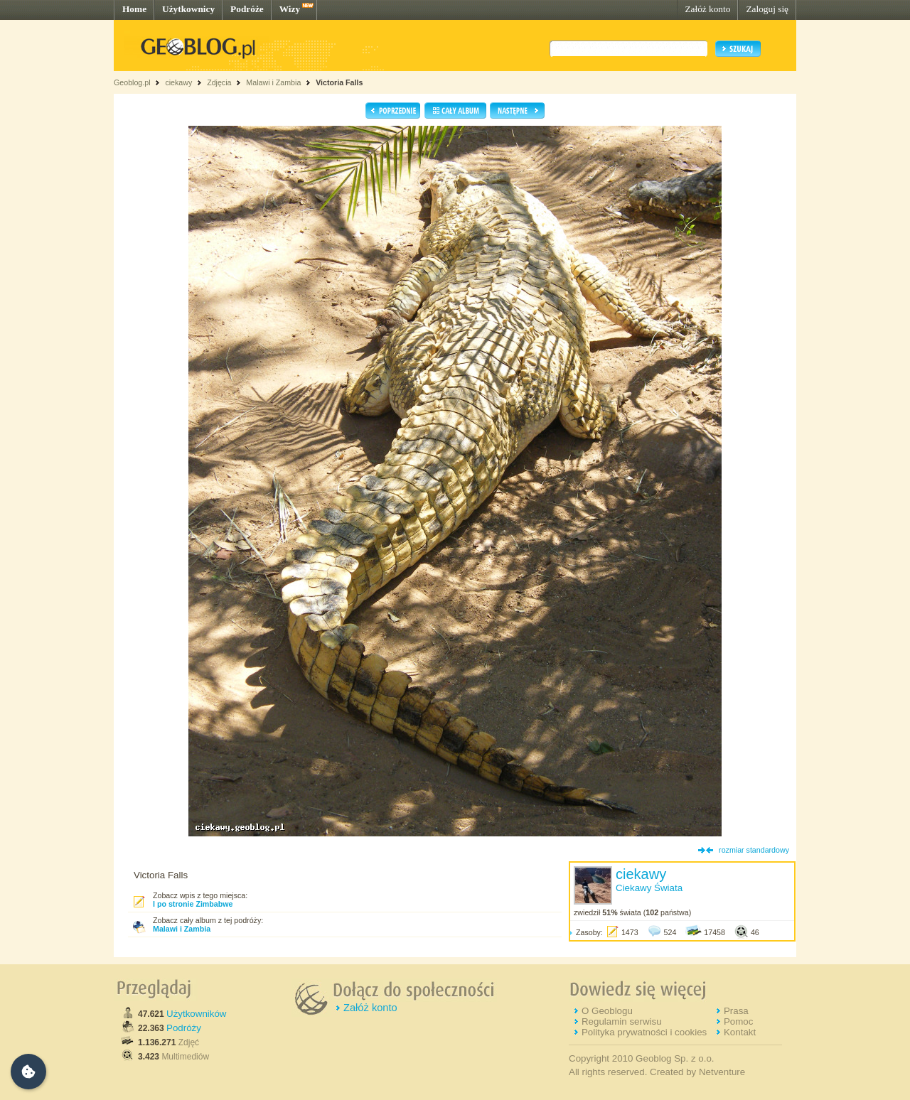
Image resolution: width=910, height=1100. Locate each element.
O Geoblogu (607, 1010)
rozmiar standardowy (754, 850)
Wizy (289, 9)
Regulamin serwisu (622, 1021)
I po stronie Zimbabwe (193, 904)
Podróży (183, 1028)
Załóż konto (707, 9)
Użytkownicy (188, 9)
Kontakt (740, 1032)
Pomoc (738, 1021)
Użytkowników (196, 1013)
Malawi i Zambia (273, 82)
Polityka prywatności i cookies (644, 1032)
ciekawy (178, 82)
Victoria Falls (339, 82)
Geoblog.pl (132, 82)
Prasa (736, 1010)
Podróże (247, 9)
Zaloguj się (767, 9)
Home (134, 9)
